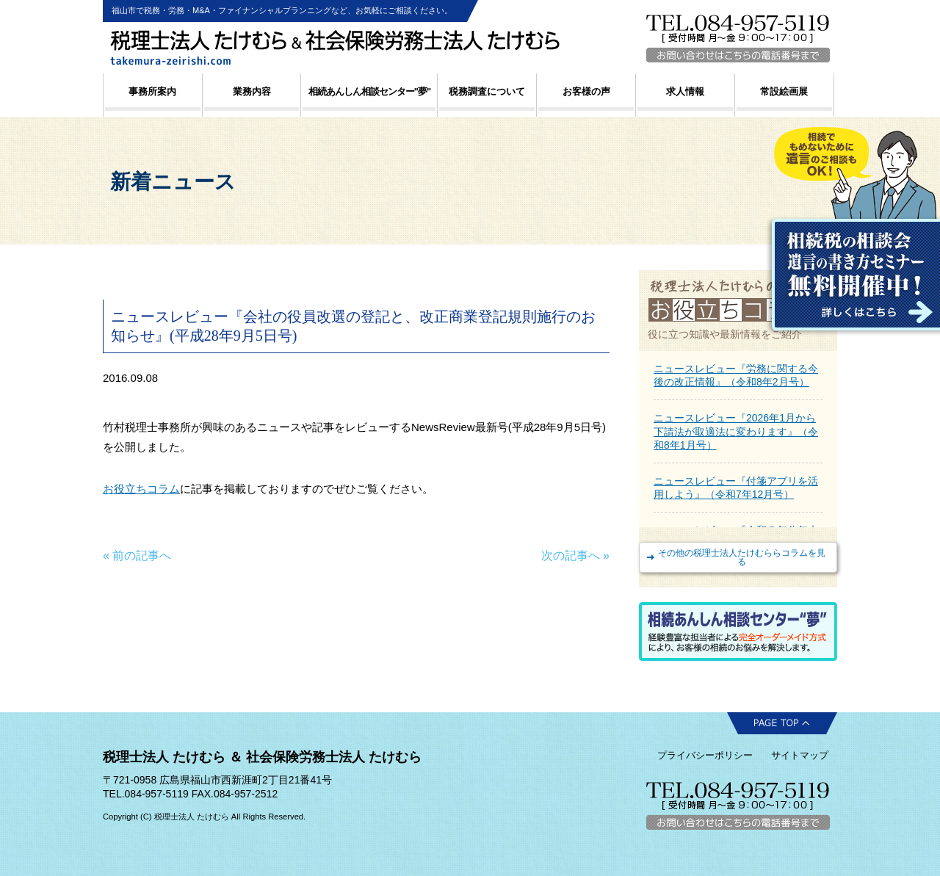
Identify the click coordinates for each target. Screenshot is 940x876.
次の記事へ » (575, 555)
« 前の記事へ (137, 555)
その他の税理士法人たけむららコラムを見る (741, 557)
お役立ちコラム (141, 488)
